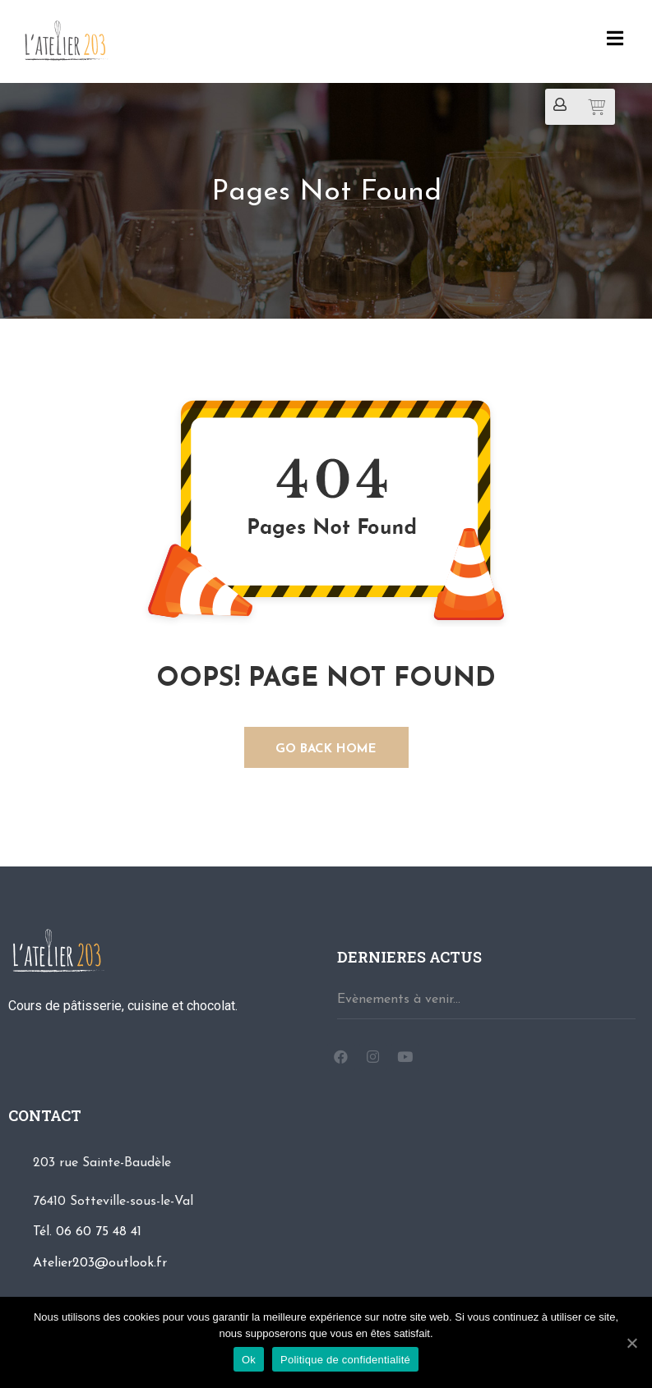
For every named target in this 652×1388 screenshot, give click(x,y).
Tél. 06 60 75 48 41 (87, 1232)
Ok (249, 1360)
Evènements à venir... (398, 999)
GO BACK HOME (326, 749)
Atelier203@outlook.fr (100, 1263)
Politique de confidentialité (345, 1360)
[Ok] (631, 1343)
